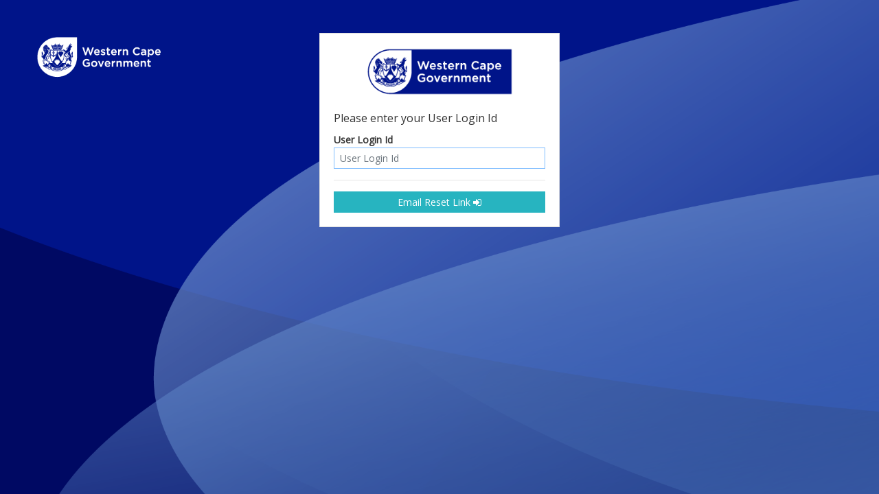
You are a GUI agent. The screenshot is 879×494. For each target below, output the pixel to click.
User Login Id (363, 140)
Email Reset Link (439, 202)
